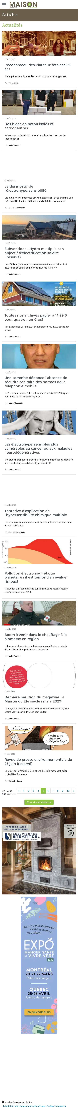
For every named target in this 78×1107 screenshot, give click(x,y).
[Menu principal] (4, 4)
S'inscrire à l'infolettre (39, 802)
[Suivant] (73, 791)
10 (68, 790)
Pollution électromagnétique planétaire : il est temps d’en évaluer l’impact (36, 577)
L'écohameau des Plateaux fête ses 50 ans (37, 67)
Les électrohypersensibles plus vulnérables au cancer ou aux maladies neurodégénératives (38, 448)
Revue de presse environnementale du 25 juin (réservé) (38, 761)
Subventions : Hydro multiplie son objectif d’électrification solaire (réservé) (34, 253)
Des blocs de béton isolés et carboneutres (29, 126)
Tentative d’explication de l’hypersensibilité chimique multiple (35, 513)
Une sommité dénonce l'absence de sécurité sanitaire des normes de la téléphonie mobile (35, 382)
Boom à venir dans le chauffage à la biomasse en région (35, 637)
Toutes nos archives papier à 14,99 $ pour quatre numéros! (35, 317)
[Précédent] (19, 791)
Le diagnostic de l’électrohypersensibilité (25, 188)
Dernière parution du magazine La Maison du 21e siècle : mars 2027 (34, 699)
